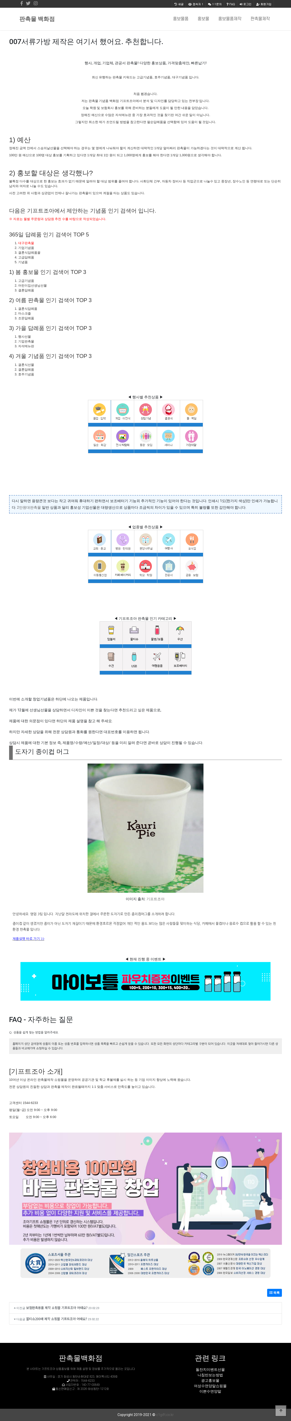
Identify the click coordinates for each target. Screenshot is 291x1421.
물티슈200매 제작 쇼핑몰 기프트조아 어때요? (56, 1318)
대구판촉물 (26, 243)
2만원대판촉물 (29, 507)
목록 (274, 1293)
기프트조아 (155, 899)
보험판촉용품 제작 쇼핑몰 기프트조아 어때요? (57, 1307)
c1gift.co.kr (165, 1415)
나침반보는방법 (210, 1375)
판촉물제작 (260, 19)
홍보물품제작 (229, 19)
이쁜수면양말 (210, 1391)
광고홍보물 (210, 1380)
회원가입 (263, 4)
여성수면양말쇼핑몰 (210, 1386)
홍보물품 (180, 19)
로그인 (245, 4)
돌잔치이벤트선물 (210, 1369)
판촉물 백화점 (37, 19)
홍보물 (203, 19)
